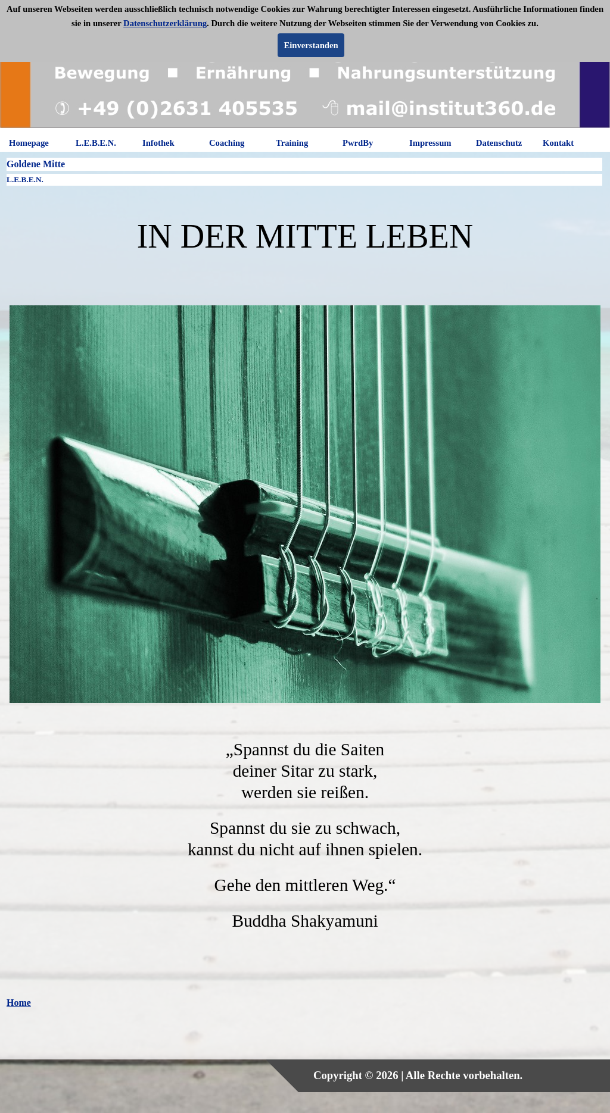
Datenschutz (499, 143)
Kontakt (558, 143)
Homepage (29, 143)
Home (19, 1003)
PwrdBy (358, 143)
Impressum (430, 143)
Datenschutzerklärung (165, 23)
